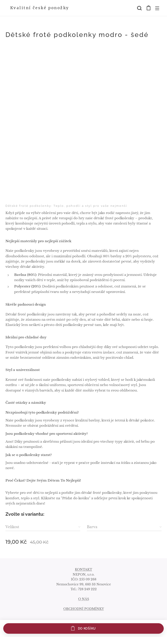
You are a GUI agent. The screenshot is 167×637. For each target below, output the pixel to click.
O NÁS (83, 599)
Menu (157, 8)
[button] (139, 8)
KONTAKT (83, 569)
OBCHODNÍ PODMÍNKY (83, 609)
